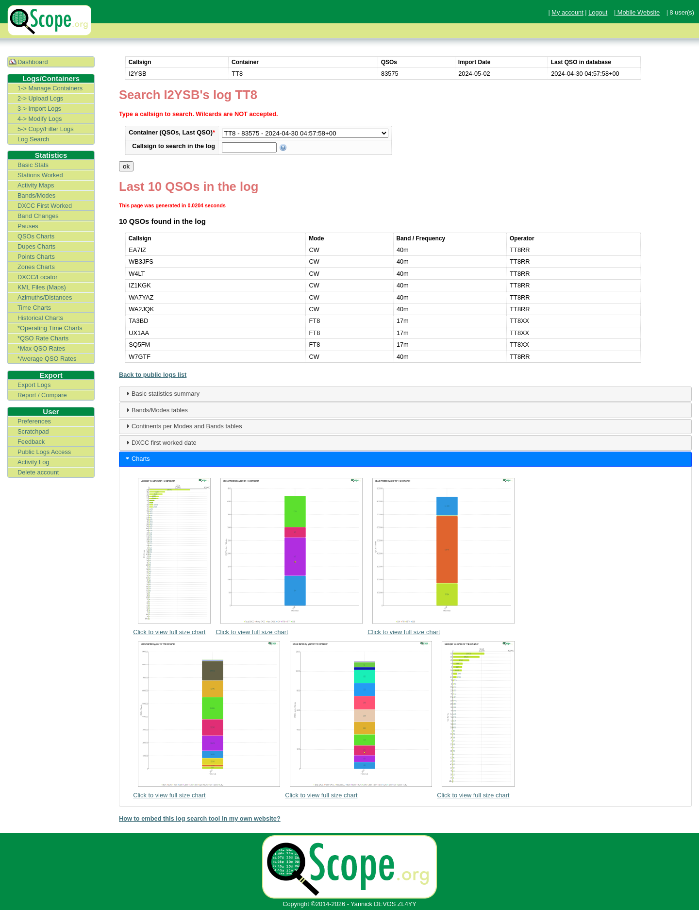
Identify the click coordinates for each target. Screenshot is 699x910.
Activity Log (33, 462)
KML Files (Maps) (41, 287)
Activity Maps (35, 185)
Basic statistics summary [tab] (162, 393)
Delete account (38, 472)
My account (567, 12)
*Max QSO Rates (41, 348)
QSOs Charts (35, 236)
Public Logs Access (44, 451)
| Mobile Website (637, 12)
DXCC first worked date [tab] (160, 442)
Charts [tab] (137, 458)
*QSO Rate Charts (42, 338)
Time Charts (34, 307)
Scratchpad (33, 431)
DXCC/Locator (37, 277)
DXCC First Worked (44, 205)
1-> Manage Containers (50, 88)
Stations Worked (40, 175)
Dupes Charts (36, 246)
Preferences (34, 421)
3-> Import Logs (39, 108)
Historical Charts (40, 317)
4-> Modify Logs (39, 118)
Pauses (27, 226)
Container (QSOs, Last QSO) (172, 132)
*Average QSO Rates (46, 358)
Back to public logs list (152, 374)
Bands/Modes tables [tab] (156, 410)
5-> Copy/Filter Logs (45, 129)
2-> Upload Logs (40, 98)
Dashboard (32, 62)
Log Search (33, 139)
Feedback (31, 441)
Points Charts (36, 256)
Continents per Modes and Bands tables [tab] (183, 426)
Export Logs (33, 384)
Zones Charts (36, 266)
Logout (597, 12)
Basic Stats (33, 165)
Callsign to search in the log (173, 146)
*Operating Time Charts (50, 328)
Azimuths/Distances (44, 297)
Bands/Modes (36, 195)
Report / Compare (42, 395)
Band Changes (38, 215)
